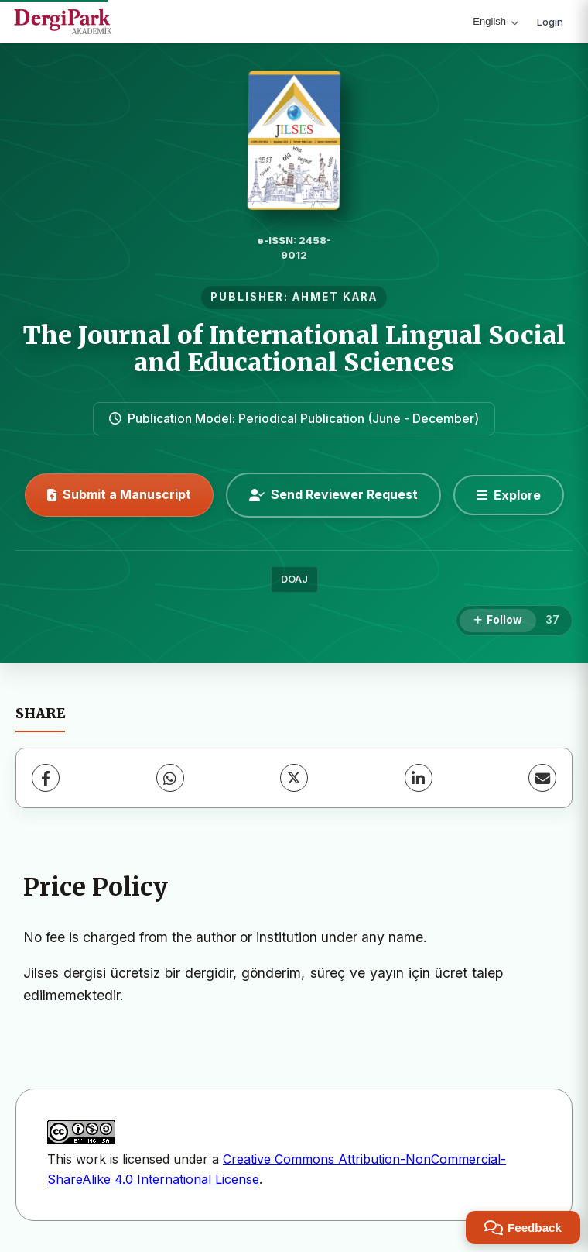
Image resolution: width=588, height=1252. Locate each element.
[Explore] (508, 495)
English (495, 21)
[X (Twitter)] (294, 778)
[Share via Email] (542, 778)
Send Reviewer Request (333, 494)
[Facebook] (46, 778)
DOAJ (294, 579)
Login (550, 21)
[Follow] (498, 620)
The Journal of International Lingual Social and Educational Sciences (294, 349)
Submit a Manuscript (119, 494)
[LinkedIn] (418, 778)
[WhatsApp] (170, 778)
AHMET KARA (335, 297)
